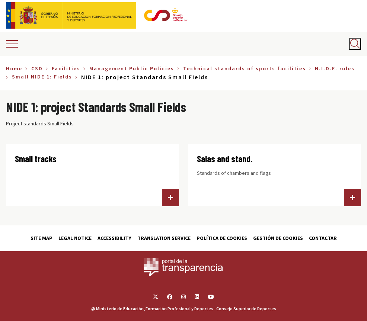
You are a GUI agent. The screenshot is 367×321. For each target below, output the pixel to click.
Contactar (323, 238)
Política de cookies (222, 238)
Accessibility (114, 238)
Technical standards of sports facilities (244, 68)
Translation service (164, 238)
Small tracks (36, 158)
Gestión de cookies (278, 238)
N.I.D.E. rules (335, 68)
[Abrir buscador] (355, 44)
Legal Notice (75, 238)
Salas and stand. (224, 158)
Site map (41, 238)
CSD (37, 68)
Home (14, 68)
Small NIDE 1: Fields (42, 76)
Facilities (66, 68)
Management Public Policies (131, 68)
